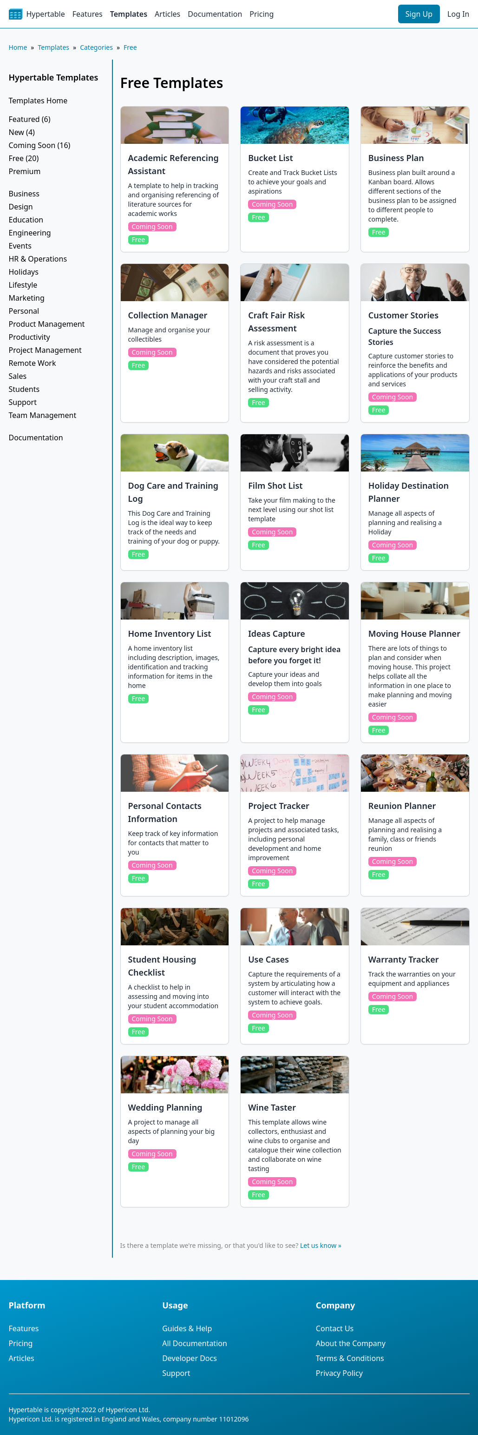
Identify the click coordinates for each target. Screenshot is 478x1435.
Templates (128, 14)
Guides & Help (187, 1328)
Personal (24, 311)
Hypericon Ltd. (128, 1409)
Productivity (29, 337)
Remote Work (32, 363)
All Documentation (194, 1343)
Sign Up (419, 14)
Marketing (27, 298)
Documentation (215, 14)
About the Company (351, 1343)
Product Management (47, 324)
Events (20, 246)
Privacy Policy (339, 1373)
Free (130, 47)
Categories (96, 47)
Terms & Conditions (350, 1358)
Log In (458, 14)
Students (24, 389)
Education (26, 220)
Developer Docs (189, 1358)
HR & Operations (38, 259)
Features (87, 14)
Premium (25, 171)
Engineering (30, 233)
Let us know (318, 1245)
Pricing (261, 14)
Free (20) (24, 158)
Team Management (43, 415)
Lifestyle (23, 285)
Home (18, 47)
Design (21, 207)
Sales (18, 376)
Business (24, 194)
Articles (167, 14)
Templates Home (38, 100)
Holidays (24, 272)
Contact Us (335, 1328)
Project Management (45, 350)
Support (23, 402)
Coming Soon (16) (40, 145)
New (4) (22, 132)
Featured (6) (30, 119)
